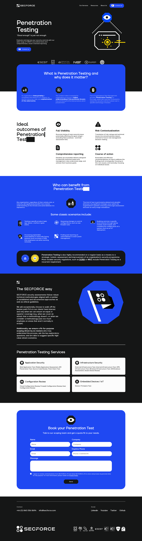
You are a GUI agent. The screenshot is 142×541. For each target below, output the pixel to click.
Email (32, 449)
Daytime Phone (78, 449)
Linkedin (94, 510)
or (85, 262)
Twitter (113, 510)
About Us (104, 5)
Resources (94, 5)
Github (122, 510)
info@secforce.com (47, 510)
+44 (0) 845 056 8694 (26, 510)
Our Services (83, 5)
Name (32, 440)
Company (76, 440)
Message (34, 458)
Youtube (104, 510)
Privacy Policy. (73, 475)
